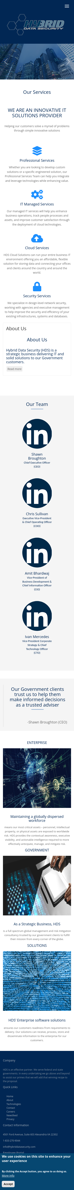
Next (68, 61)
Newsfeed (12, 1115)
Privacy (10, 1119)
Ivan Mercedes (37, 644)
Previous (6, 61)
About (10, 1100)
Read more (14, 369)
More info (8, 1178)
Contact (11, 1108)
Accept (8, 1186)
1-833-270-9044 (11, 1140)
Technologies (14, 1104)
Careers (11, 1111)
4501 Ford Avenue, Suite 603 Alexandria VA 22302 (30, 1134)
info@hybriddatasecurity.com (19, 1146)
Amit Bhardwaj (37, 581)
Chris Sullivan (37, 519)
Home (10, 1096)
